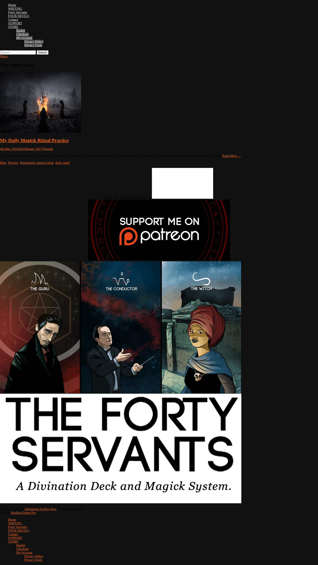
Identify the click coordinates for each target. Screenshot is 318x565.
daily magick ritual (41, 162)
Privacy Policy (33, 41)
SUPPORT (15, 23)
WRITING (15, 8)
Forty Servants (17, 12)
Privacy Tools (33, 45)
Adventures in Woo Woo (40, 509)
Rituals (24, 162)
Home (12, 5)
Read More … (231, 156)
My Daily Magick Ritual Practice (34, 140)
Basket (20, 30)
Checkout (22, 34)
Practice (13, 162)
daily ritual (62, 162)
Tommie (47, 149)
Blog (3, 162)
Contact (13, 19)
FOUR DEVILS (18, 16)
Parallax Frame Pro (23, 512)
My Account (24, 38)
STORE (13, 27)
